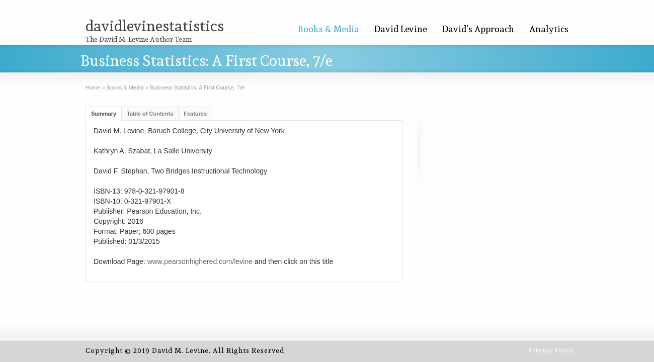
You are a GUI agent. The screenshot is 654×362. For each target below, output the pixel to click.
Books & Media (328, 29)
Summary (103, 114)
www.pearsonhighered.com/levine (200, 261)
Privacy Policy (551, 350)
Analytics (548, 29)
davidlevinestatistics (155, 26)
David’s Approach (478, 29)
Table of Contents (150, 114)
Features (195, 114)
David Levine (400, 29)
